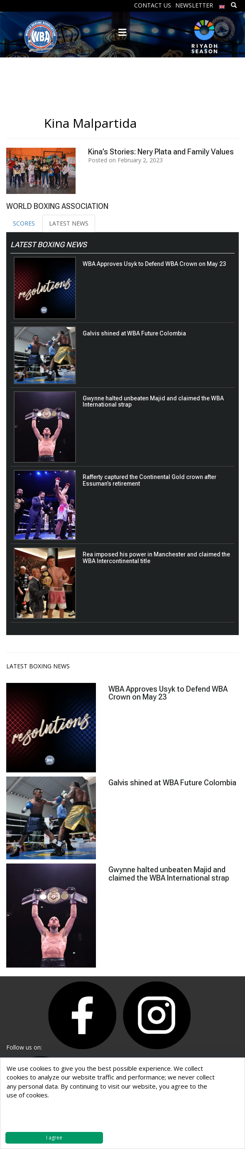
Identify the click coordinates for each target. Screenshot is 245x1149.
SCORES (24, 223)
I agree (54, 1137)
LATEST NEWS (68, 223)
